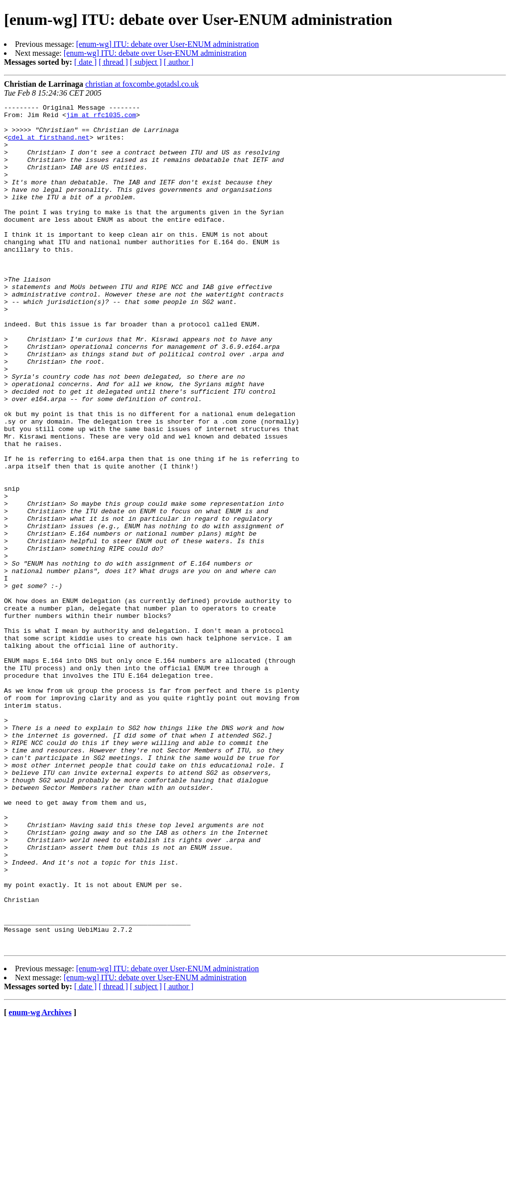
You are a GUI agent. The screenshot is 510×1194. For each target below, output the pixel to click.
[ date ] (85, 62)
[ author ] (179, 62)
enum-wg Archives (39, 1181)
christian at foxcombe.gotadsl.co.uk (142, 84)
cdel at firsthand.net (49, 144)
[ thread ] (113, 62)
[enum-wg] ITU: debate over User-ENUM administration (167, 44)
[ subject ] (146, 62)
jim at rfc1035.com (101, 117)
